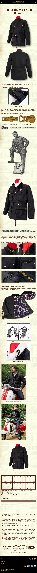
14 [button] (21, 472)
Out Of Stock (18, 500)
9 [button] (17, 472)
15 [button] (22, 472)
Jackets (14, 5)
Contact (2, 563)
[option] (18, 457)
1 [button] (10, 472)
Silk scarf (10, 227)
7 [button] (15, 472)
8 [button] (16, 472)
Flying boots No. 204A (18, 440)
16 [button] (23, 472)
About (2, 558)
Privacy (2, 559)
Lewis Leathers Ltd (18, 1)
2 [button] (11, 472)
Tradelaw (3, 561)
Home (10, 5)
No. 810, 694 (23, 113)
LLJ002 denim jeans (17, 401)
